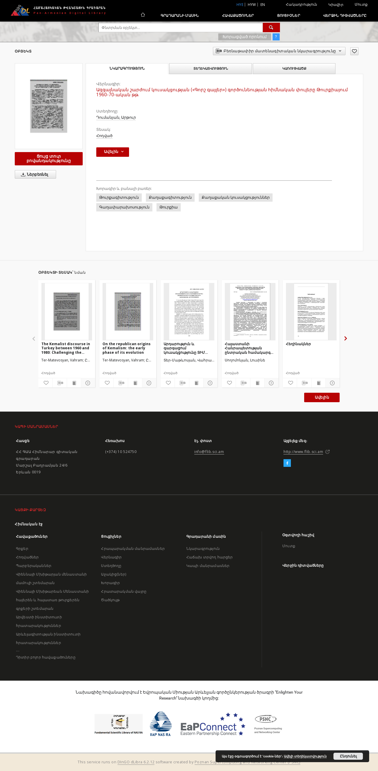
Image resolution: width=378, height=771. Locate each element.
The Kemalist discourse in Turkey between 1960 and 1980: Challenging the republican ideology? (65, 348)
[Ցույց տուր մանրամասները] (87, 383)
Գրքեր (22, 548)
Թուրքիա (168, 207)
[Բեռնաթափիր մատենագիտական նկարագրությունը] (59, 383)
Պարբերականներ (33, 565)
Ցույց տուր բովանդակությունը (49, 158)
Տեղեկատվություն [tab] (210, 68)
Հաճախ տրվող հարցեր (209, 557)
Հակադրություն (301, 4)
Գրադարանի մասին (180, 15)
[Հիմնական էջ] (142, 15)
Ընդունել (348, 756)
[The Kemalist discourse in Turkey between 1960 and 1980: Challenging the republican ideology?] (67, 311)
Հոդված (104, 135)
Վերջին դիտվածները (344, 15)
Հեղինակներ (298, 343)
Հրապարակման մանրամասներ (132, 548)
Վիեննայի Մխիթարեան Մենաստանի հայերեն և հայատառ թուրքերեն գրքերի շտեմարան (52, 600)
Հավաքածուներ (238, 15)
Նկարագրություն (203, 548)
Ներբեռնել (33, 174)
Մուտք (361, 4)
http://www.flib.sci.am (303, 451)
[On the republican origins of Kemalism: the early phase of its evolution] (128, 311)
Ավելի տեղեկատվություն (305, 756)
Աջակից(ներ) (113, 574)
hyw (252, 4)
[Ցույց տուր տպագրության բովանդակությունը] (74, 383)
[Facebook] (287, 463)
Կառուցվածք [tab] (294, 68)
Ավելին (322, 397)
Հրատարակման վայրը (123, 591)
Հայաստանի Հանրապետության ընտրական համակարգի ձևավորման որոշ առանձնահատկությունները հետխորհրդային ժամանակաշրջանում (250, 348)
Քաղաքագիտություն (170, 197)
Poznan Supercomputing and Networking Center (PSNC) (247, 762)
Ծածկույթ (110, 599)
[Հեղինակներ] (311, 311)
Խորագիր (110, 582)
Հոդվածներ (27, 557)
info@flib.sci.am (209, 451)
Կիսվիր (335, 4)
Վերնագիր (111, 557)
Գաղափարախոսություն (124, 207)
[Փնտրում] (271, 27)
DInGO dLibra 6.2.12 (136, 762)
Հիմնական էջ (29, 524)
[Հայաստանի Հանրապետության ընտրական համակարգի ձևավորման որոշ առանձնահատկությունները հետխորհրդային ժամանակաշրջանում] (250, 311)
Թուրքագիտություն (119, 197)
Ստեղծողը (111, 565)
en (262, 4)
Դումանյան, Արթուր (116, 117)
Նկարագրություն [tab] (127, 68)
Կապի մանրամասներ (207, 565)
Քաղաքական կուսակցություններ (236, 197)
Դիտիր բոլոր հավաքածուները (46, 657)
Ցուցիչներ (288, 15)
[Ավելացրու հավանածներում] (354, 51)
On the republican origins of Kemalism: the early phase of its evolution (126, 348)
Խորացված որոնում (245, 36)
